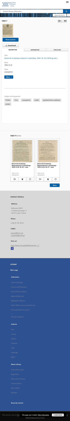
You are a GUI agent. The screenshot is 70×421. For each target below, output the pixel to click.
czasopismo (8, 72)
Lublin (36, 100)
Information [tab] (35, 50)
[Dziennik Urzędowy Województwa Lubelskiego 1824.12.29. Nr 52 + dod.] (22, 151)
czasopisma (26, 100)
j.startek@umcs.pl (17, 233)
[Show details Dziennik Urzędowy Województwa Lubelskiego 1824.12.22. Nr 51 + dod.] (55, 179)
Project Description (17, 370)
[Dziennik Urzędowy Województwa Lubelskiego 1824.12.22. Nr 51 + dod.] (47, 151)
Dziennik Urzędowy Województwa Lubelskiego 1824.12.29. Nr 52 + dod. (21, 165)
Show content (10, 40)
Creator (13, 334)
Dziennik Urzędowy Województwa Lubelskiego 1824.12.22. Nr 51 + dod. (46, 165)
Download (10, 45)
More (55, 185)
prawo (8, 104)
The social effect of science (20, 310)
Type (12, 348)
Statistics (14, 393)
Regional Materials (17, 296)
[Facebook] (12, 248)
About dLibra (15, 388)
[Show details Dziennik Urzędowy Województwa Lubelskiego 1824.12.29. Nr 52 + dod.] (30, 179)
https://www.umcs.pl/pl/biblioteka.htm (25, 245)
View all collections (17, 317)
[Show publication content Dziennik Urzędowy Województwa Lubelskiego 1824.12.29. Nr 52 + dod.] (22, 179)
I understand (58, 415)
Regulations (15, 374)
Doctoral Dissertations (18, 292)
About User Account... (18, 379)
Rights (13, 357)
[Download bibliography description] (14, 179)
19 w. (16, 100)
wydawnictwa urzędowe (51, 100)
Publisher (14, 343)
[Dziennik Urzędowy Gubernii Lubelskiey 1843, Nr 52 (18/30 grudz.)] (8, 30)
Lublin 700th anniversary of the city (23, 305)
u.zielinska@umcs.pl (18, 235)
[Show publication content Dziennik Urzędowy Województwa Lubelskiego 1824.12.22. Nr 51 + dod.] (48, 179)
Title (12, 330)
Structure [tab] (57, 50)
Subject (13, 339)
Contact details (16, 383)
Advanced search (60, 15)
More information (43, 415)
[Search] (66, 11)
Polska (8, 100)
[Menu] (67, 2)
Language (14, 352)
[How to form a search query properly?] (68, 15)
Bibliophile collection (18, 301)
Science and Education (18, 287)
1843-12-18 (8, 65)
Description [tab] (13, 50)
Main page (14, 270)
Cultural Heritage (17, 282)
